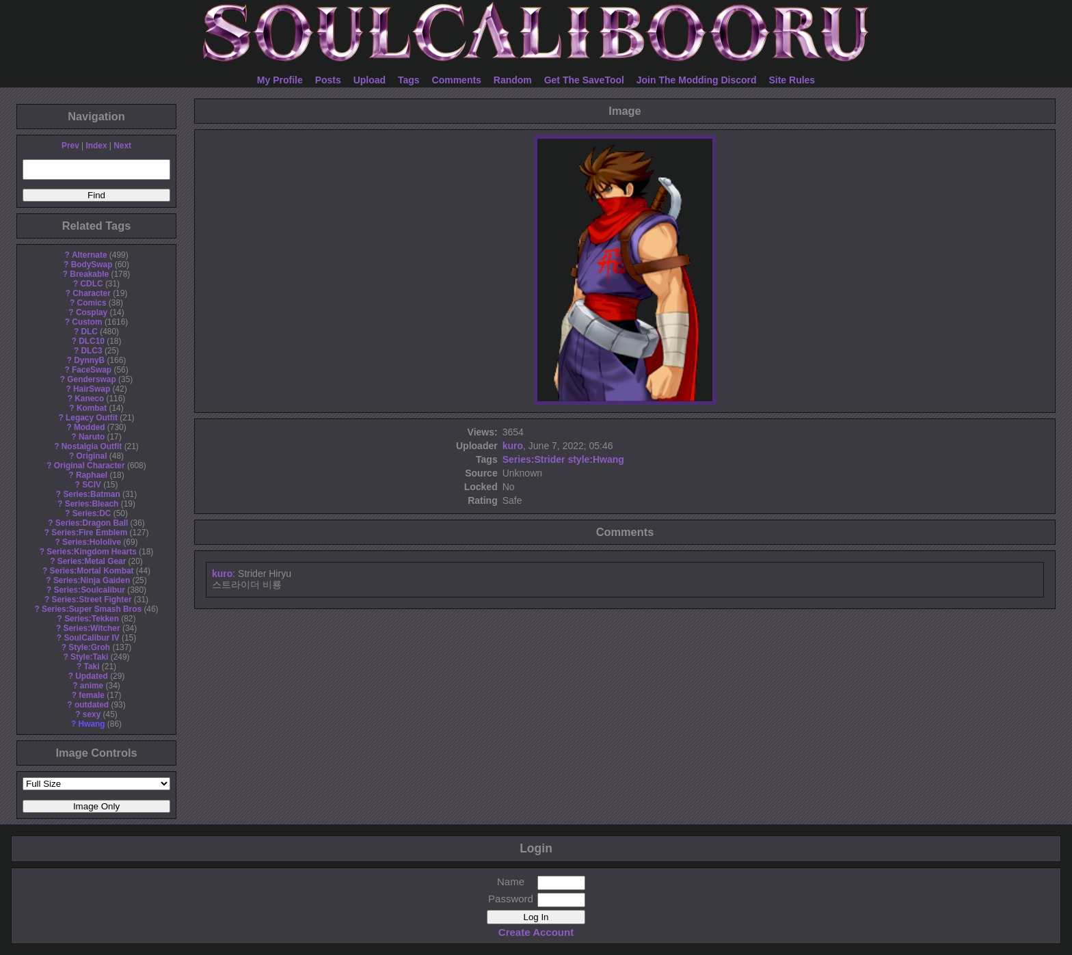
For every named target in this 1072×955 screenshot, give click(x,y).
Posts (328, 80)
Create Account (536, 932)
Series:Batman (91, 494)
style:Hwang (595, 459)
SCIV (91, 484)
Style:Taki (89, 657)
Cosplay (91, 312)
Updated (91, 676)
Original (92, 456)
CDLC (92, 283)
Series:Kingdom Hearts (91, 551)
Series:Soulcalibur (89, 590)
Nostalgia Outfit (92, 446)
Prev (70, 145)
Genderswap (91, 379)
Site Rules (791, 80)
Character (91, 293)
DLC (89, 331)
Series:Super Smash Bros (92, 609)
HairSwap (91, 389)
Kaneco (89, 398)
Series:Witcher (91, 628)
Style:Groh (89, 647)
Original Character (89, 465)
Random (513, 80)
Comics (92, 303)
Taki (92, 666)
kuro (512, 445)
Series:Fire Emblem (89, 532)
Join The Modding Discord (696, 80)
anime (91, 685)
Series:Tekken (91, 618)
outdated (92, 705)
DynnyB (89, 360)
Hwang (92, 724)
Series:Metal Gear (91, 561)
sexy (91, 714)
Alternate (89, 255)
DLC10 (92, 341)
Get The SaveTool (584, 80)
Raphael (91, 475)
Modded (89, 427)
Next (122, 145)
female (92, 695)
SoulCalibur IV (91, 638)
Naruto (92, 437)
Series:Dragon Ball (91, 523)
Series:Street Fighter (92, 599)
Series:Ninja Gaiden (91, 580)
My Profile (280, 80)
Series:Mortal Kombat (92, 571)
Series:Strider (533, 459)
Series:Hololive (91, 542)
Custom (87, 322)
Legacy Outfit (92, 417)
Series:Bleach (92, 504)
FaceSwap (91, 370)
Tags (409, 80)
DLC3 (92, 350)
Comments (456, 80)
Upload (369, 80)
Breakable (89, 274)
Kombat (92, 408)
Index (96, 145)
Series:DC (91, 513)
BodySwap (92, 264)
